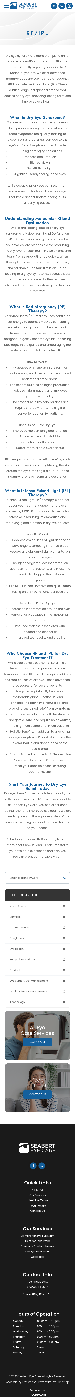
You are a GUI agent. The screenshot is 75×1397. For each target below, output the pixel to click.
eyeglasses (17, 938)
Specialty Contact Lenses (37, 1246)
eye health (17, 949)
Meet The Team (37, 1200)
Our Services (37, 1195)
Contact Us (37, 1094)
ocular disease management (28, 991)
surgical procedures (23, 959)
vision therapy (19, 906)
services (15, 917)
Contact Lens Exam (37, 1241)
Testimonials (37, 1206)
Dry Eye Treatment (37, 1251)
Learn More (37, 1042)
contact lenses (20, 927)
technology (17, 1002)
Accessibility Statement (21, 1382)
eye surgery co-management (29, 981)
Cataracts (37, 1257)
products (15, 970)
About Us (37, 1190)
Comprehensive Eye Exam (37, 1236)
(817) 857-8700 (42, 1294)
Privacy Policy (47, 1382)
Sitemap (63, 1382)
